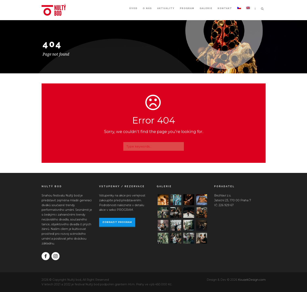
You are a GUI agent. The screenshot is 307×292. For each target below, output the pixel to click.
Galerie (206, 8)
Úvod (133, 8)
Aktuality (166, 8)
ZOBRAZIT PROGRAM (117, 222)
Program (187, 8)
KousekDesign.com (252, 280)
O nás (147, 8)
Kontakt (225, 8)
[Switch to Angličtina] (248, 12)
